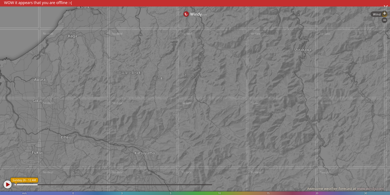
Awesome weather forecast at (345, 188)
